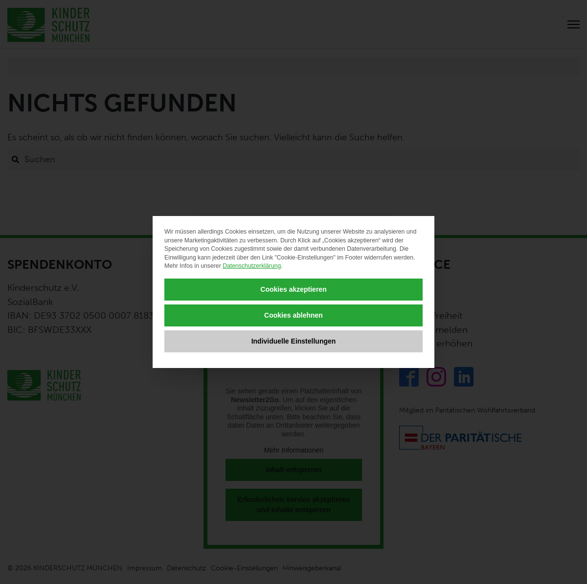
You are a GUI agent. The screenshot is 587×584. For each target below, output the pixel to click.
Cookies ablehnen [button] (293, 315)
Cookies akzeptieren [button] (293, 289)
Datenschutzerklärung (252, 265)
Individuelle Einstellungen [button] (293, 341)
